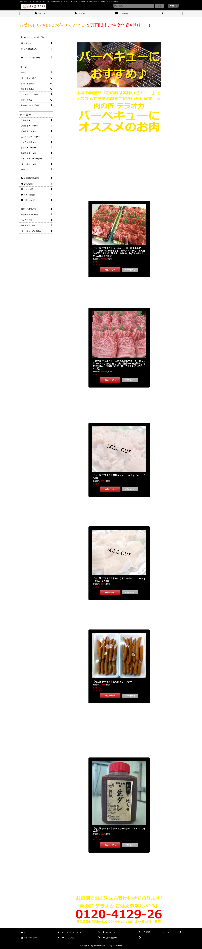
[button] (162, 14)
